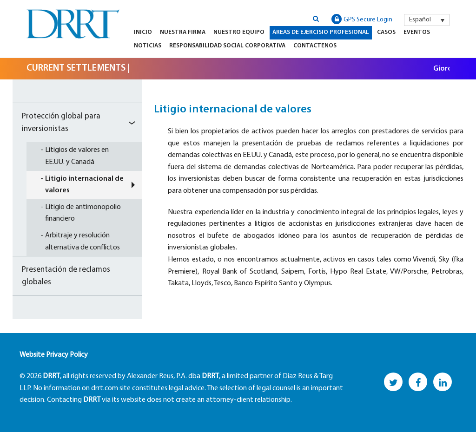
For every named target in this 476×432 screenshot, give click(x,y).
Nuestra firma (182, 32)
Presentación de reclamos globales (66, 276)
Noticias (147, 46)
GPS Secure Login (361, 19)
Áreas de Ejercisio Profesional (320, 32)
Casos (386, 32)
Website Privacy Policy (54, 355)
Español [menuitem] (420, 19)
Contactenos (315, 46)
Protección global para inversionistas (61, 122)
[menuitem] (427, 20)
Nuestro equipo (238, 32)
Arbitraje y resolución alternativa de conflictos (82, 241)
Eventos (416, 32)
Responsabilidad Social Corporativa (227, 46)
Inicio (143, 32)
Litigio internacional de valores (84, 185)
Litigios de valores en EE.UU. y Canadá (77, 156)
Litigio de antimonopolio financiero (83, 213)
